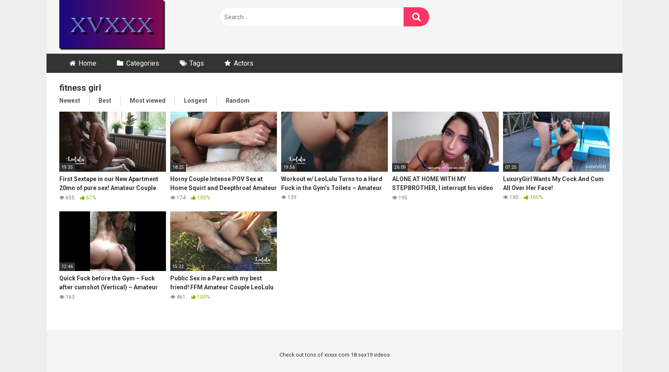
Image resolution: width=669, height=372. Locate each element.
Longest (195, 100)
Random (238, 100)
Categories (142, 63)
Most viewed (148, 100)
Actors (243, 63)
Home (87, 63)
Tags (196, 63)
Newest (69, 100)
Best (105, 100)
